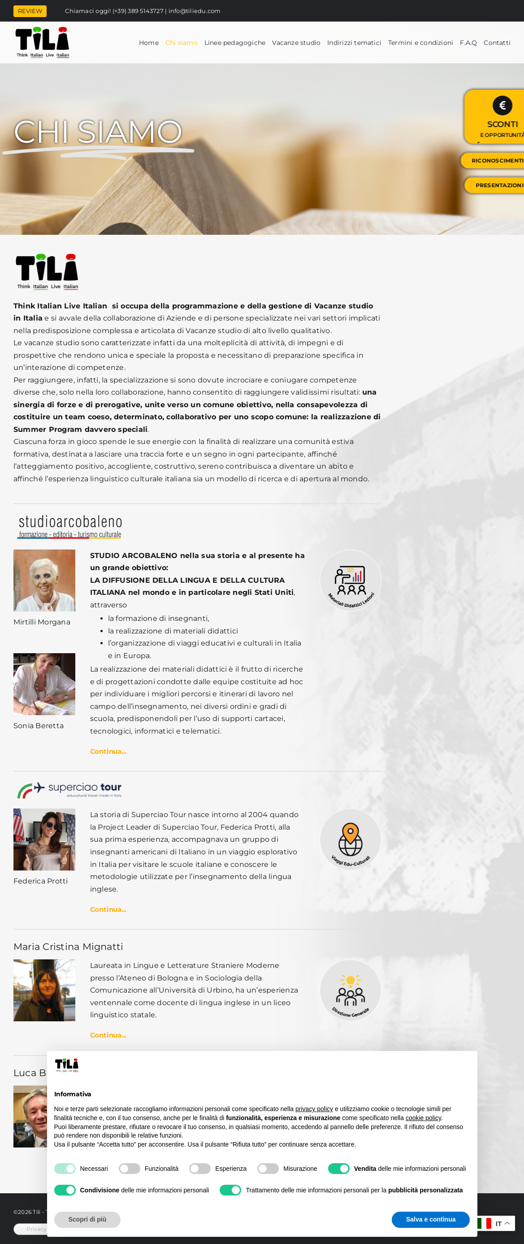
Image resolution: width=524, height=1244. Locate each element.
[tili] (42, 29)
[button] (197, 752)
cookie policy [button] (423, 1117)
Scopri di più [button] (88, 1219)
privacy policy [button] (314, 1108)
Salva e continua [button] (430, 1219)
